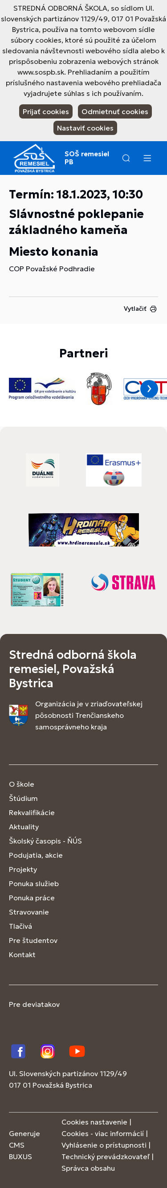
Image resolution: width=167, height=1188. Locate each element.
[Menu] (147, 158)
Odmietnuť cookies (114, 111)
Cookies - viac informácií (102, 1133)
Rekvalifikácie (32, 812)
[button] (126, 158)
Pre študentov (33, 940)
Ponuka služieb (34, 883)
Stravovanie (29, 911)
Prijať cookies (46, 111)
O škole (21, 784)
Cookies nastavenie (94, 1121)
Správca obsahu (88, 1168)
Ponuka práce (32, 897)
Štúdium (23, 798)
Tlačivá (20, 926)
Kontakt (22, 954)
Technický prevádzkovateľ (105, 1156)
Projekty (23, 869)
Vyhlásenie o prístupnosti (104, 1144)
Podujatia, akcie (36, 855)
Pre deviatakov (34, 1004)
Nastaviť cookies (85, 127)
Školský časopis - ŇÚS (45, 840)
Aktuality (24, 826)
